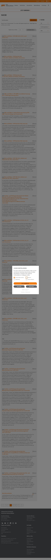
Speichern (31, 286)
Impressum (23, 292)
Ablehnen (19, 286)
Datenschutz (28, 292)
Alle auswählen (25, 283)
